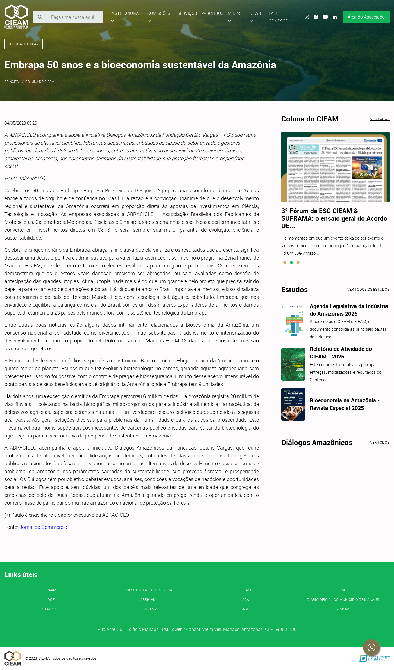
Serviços (187, 13)
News (255, 16)
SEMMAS (343, 609)
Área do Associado (366, 17)
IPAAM (51, 589)
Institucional (125, 16)
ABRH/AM (148, 599)
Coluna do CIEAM (39, 81)
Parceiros (212, 13)
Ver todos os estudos (368, 289)
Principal (12, 81)
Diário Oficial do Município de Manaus (343, 599)
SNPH (245, 609)
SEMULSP (148, 609)
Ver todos (380, 118)
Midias (235, 16)
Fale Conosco (278, 17)
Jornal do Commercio (43, 527)
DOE (51, 599)
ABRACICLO (50, 609)
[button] (284, 262)
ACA (245, 599)
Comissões (158, 16)
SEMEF (343, 589)
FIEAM (246, 589)
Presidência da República (148, 589)
